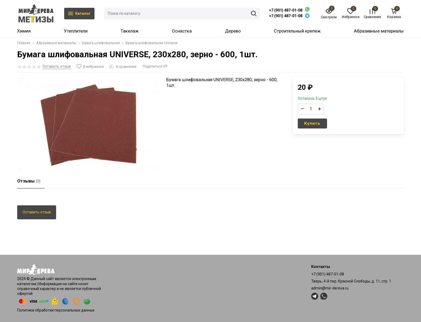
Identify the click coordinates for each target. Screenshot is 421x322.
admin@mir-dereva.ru (330, 288)
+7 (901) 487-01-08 (285, 10)
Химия (24, 31)
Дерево (233, 31)
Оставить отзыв (37, 212)
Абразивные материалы (379, 31)
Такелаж (130, 31)
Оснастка (182, 31)
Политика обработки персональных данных (56, 310)
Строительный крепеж (297, 31)
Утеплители (76, 31)
